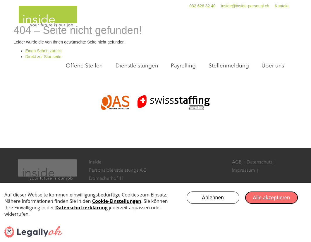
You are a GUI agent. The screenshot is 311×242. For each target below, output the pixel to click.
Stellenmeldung (241, 26)
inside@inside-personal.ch (245, 6)
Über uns (278, 26)
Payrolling (204, 26)
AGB (237, 181)
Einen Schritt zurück (43, 69)
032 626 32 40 (202, 6)
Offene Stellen (121, 26)
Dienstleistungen (165, 26)
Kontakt (281, 6)
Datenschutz (259, 181)
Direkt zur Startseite (43, 75)
